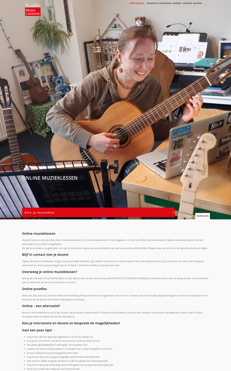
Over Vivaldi (130, 6)
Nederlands (202, 215)
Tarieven (184, 6)
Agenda (172, 6)
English (189, 215)
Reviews (196, 6)
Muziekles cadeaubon (152, 6)
